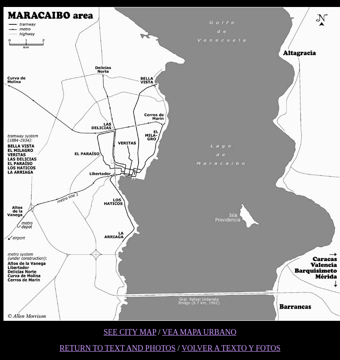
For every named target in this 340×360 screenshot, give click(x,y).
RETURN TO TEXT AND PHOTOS (117, 348)
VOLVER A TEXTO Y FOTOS (231, 348)
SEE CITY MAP (130, 332)
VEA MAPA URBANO (199, 332)
